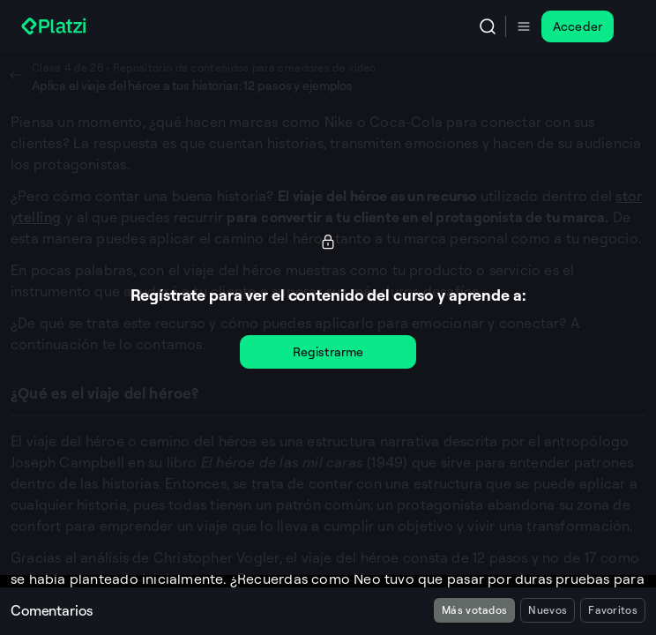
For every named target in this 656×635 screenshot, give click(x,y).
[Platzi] (55, 26)
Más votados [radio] (474, 609)
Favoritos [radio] (612, 609)
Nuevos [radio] (547, 609)
